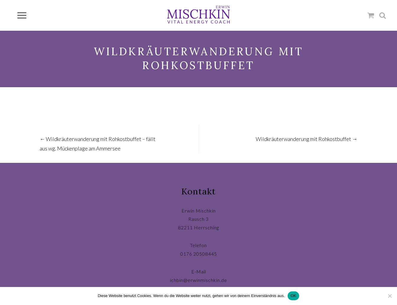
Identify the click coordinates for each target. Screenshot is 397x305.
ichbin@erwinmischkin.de (198, 280)
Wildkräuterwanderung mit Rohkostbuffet (306, 139)
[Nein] (390, 296)
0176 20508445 (198, 254)
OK (293, 295)
